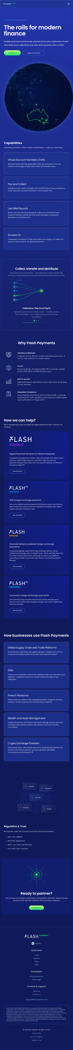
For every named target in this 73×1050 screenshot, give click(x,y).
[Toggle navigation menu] (69, 4)
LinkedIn (36, 943)
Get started (17, 471)
